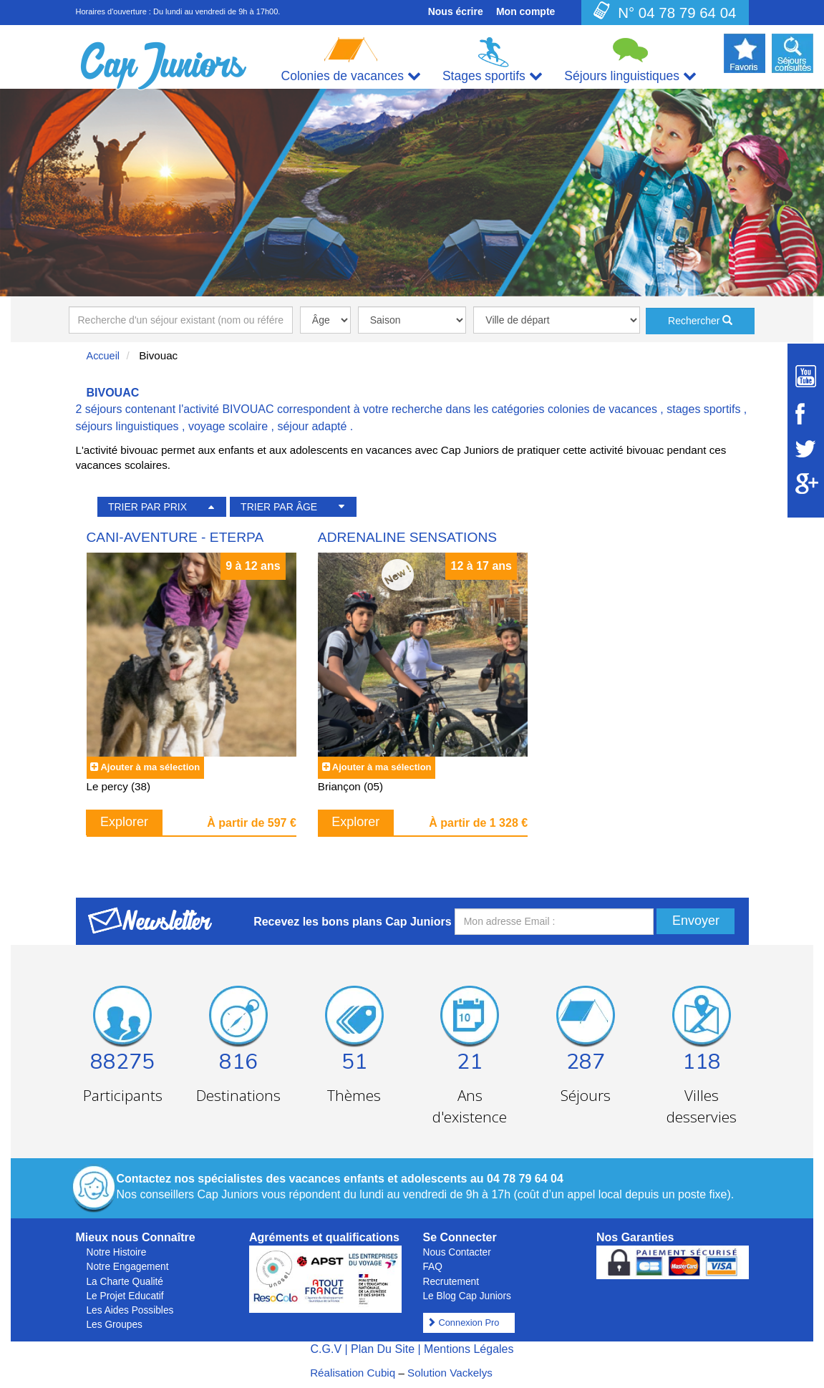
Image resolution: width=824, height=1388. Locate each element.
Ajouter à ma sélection (150, 767)
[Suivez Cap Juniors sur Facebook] (805, 413)
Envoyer (695, 920)
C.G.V (325, 1349)
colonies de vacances (602, 409)
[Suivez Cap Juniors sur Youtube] (805, 376)
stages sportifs (703, 409)
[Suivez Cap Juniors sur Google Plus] (805, 483)
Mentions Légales (468, 1349)
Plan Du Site (383, 1349)
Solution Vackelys (450, 1373)
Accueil (103, 355)
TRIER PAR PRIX (147, 507)
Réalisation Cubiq (352, 1373)
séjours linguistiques (127, 426)
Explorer (124, 822)
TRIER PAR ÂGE (279, 507)
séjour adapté (311, 426)
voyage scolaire (228, 426)
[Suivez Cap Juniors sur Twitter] (805, 448)
